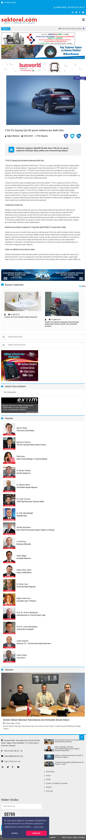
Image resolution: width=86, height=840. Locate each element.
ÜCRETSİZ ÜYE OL (76, 7)
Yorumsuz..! (21, 658)
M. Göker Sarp (22, 584)
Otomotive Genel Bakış (25, 431)
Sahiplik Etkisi (22, 516)
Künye (48, 775)
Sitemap (49, 791)
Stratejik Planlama (24, 558)
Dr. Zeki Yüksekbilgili (25, 513)
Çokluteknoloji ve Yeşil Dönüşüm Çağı (31, 615)
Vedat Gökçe (22, 655)
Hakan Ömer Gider (24, 570)
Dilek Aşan (21, 456)
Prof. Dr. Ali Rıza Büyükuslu (27, 613)
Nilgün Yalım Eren (23, 598)
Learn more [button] (39, 827)
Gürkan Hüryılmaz (24, 527)
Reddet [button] (15, 833)
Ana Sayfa (50, 772)
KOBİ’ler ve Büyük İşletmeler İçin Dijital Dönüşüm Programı (69, 756)
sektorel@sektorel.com (12, 756)
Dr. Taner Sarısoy (23, 499)
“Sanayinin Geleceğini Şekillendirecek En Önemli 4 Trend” (69, 763)
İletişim (49, 787)
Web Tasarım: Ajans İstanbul (73, 837)
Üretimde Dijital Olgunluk (26, 587)
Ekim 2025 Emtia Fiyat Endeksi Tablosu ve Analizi (35, 530)
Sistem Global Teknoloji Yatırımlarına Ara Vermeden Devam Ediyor (36, 720)
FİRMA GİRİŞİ (60, 7)
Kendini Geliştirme (23, 473)
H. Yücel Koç (21, 542)
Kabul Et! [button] (36, 833)
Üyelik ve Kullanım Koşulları (57, 783)
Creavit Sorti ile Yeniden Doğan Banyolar (20, 317)
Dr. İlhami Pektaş (23, 485)
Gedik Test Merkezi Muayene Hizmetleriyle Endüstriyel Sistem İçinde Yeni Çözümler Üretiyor (62, 324)
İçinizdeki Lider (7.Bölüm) (26, 601)
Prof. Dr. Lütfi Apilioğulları (27, 627)
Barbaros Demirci (24, 442)
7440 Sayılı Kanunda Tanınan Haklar (30, 502)
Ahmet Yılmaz (22, 428)
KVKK (48, 779)
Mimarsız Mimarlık (24, 544)
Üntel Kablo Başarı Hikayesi (27, 487)
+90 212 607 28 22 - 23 (11, 751)
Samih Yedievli (22, 641)
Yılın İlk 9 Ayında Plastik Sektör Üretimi (31, 445)
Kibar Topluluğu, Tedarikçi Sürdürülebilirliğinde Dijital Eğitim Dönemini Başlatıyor (67, 748)
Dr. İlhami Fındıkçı (24, 471)
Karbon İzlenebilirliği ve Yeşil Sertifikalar (32, 459)
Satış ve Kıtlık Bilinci (24, 572)
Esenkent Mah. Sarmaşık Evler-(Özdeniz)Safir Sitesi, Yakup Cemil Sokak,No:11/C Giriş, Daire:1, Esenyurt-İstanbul (20, 743)
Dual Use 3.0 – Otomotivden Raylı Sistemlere (34, 643)
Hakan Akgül (21, 556)
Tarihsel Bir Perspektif (25, 629)
